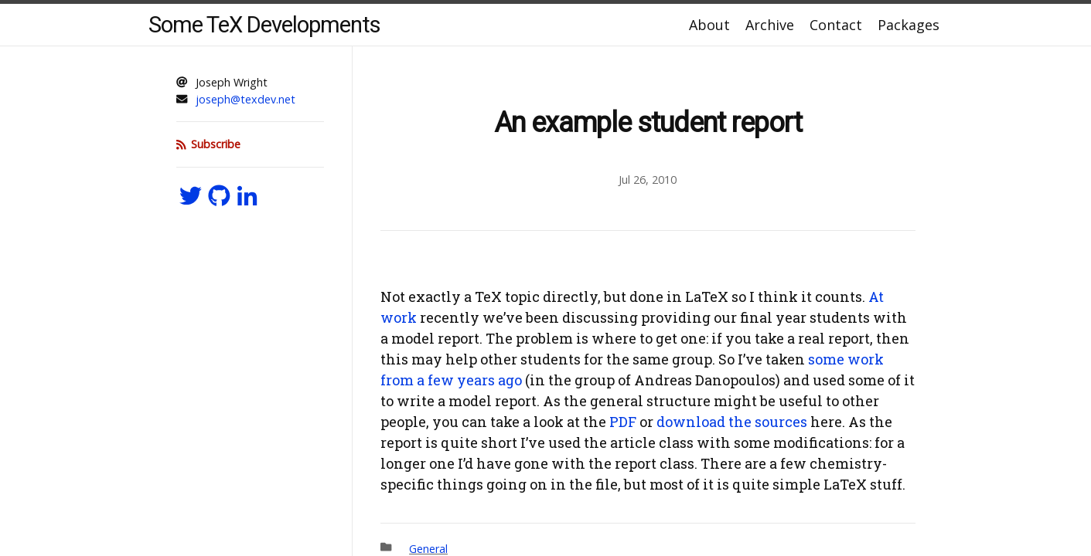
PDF (622, 421)
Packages (908, 24)
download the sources (731, 421)
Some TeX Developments (264, 25)
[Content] (648, 301)
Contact (836, 24)
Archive (769, 24)
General (428, 548)
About (709, 24)
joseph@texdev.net (245, 99)
